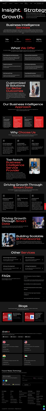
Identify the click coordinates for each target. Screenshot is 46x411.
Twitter (21, 336)
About (3, 394)
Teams (3, 396)
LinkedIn (28, 336)
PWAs (20, 397)
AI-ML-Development (13, 400)
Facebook (5, 336)
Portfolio (21, 3)
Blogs (31, 3)
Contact (3, 399)
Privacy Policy (4, 402)
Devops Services (30, 400)
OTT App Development (31, 403)
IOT (11, 394)
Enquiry (45, 206)
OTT (20, 399)
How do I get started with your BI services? (34, 298)
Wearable (20, 402)
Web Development (13, 399)
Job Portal (38, 403)
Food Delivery (38, 404)
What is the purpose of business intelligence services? (34, 277)
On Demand (38, 401)
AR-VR (20, 400)
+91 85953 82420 (5, 362)
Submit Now (26, 384)
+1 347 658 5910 (27, 348)
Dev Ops (11, 397)
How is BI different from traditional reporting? (34, 284)
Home (3, 392)
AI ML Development (31, 402)
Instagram (13, 336)
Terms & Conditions (5, 400)
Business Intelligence (13, 402)
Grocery (37, 394)
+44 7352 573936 (5, 349)
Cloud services (21, 394)
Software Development (23, 392)
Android (11, 396)
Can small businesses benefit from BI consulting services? (34, 288)
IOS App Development (31, 392)
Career (35, 3)
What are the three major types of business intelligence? (34, 293)
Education (38, 392)
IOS (11, 392)
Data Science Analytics (23, 396)
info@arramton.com (6, 0)
